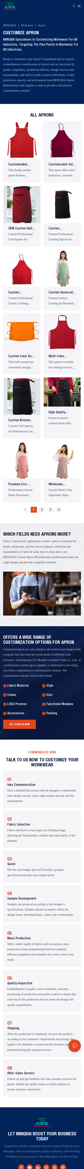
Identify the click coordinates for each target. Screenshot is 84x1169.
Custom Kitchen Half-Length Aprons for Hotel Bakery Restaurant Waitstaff (21, 421)
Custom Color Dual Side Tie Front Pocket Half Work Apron (21, 357)
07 (9, 1023)
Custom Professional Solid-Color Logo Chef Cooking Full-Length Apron (21, 293)
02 (9, 819)
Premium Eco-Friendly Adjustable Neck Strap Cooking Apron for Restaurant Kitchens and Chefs (21, 485)
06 (9, 978)
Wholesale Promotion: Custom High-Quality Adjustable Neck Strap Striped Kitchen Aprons (62, 485)
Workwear (27, 25)
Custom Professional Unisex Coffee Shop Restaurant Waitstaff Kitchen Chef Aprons (62, 229)
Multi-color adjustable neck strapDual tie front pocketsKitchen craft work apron (60, 357)
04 (9, 893)
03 (9, 858)
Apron (41, 25)
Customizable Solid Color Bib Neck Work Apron (62, 165)
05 (9, 933)
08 (9, 1067)
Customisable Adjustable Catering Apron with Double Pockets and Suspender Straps (20, 165)
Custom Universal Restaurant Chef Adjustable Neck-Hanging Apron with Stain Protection (62, 293)
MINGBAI (9, 25)
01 (9, 779)
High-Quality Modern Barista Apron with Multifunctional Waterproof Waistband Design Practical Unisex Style (61, 413)
